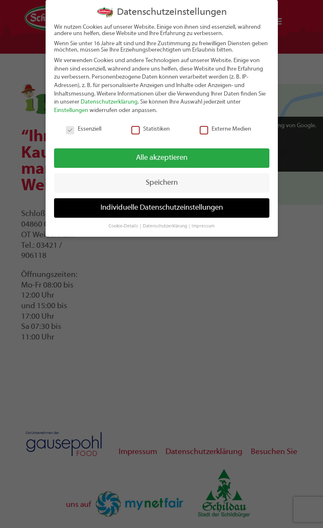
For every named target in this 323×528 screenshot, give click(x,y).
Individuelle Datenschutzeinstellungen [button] (161, 208)
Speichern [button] (162, 183)
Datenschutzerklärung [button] (165, 226)
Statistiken (150, 129)
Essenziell (83, 129)
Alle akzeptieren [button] (161, 158)
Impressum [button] (203, 226)
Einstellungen (71, 110)
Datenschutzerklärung (109, 102)
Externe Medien (225, 129)
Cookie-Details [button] (124, 226)
